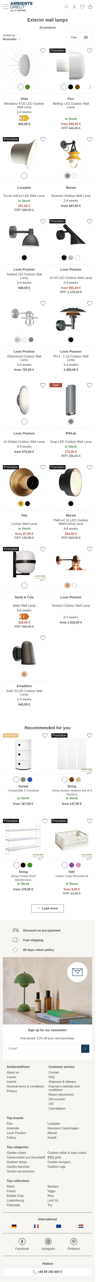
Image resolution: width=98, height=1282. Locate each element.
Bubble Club (15, 1195)
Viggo (51, 1191)
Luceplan (54, 1123)
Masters (53, 1186)
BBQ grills (54, 1157)
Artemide (13, 1128)
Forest (11, 1191)
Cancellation (57, 1108)
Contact (54, 1072)
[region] (24, 89)
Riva (51, 1195)
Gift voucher (57, 1099)
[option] (20, 87)
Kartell (52, 1137)
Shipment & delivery (62, 1081)
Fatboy (11, 1137)
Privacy (12, 1091)
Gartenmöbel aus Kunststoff (26, 1157)
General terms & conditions (25, 1086)
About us (13, 1072)
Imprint (11, 1081)
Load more (47, 908)
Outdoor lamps (17, 1162)
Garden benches (18, 1166)
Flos (10, 1123)
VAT (51, 1104)
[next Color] (90, 87)
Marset (52, 1133)
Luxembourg (15, 1200)
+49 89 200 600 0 (47, 1272)
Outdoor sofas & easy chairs (67, 1152)
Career (11, 1077)
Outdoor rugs (57, 1166)
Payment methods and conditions (64, 1088)
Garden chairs (16, 1152)
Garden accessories (20, 1171)
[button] (12, 37)
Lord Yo (53, 1200)
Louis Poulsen (16, 1133)
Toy (50, 1205)
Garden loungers (59, 1162)
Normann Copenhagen (63, 1128)
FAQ (52, 1077)
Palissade (13, 1205)
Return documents (61, 1094)
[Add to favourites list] (42, 50)
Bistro (11, 1186)
